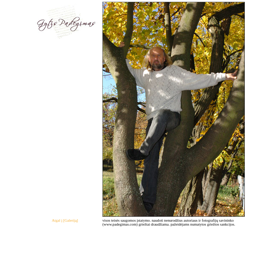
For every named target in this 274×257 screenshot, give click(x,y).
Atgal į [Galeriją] (65, 220)
